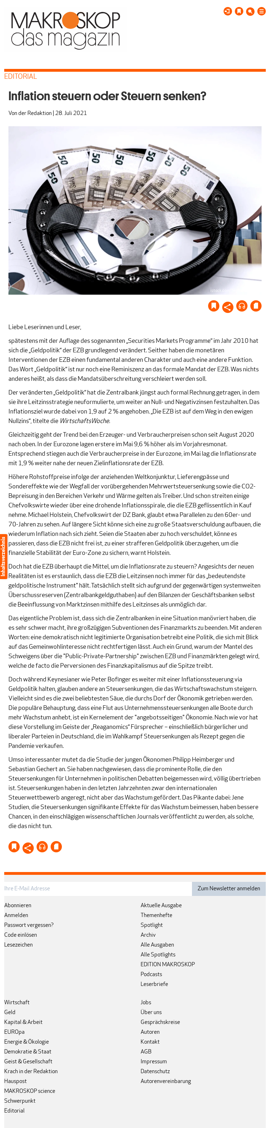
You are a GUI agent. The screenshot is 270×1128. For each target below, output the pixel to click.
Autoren (150, 1032)
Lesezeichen (18, 945)
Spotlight (152, 925)
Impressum (154, 1062)
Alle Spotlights (158, 955)
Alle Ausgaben (157, 945)
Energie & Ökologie (26, 1042)
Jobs (146, 1003)
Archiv (148, 935)
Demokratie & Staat (27, 1052)
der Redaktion (35, 113)
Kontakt (150, 1042)
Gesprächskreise (160, 1022)
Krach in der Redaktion (31, 1072)
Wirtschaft (17, 1003)
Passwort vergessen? (29, 925)
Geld (9, 1012)
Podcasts (151, 975)
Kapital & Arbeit (23, 1022)
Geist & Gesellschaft (28, 1062)
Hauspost (15, 1081)
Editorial (14, 1111)
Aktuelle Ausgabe (161, 906)
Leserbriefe (154, 984)
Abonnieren (17, 906)
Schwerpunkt (20, 1101)
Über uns (151, 1012)
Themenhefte (156, 915)
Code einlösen (20, 935)
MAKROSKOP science (29, 1091)
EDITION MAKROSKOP (168, 965)
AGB (146, 1052)
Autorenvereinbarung (166, 1081)
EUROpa (14, 1032)
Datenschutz (155, 1072)
